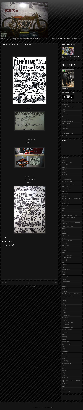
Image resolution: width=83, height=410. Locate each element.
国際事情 (64, 336)
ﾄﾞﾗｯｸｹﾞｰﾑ (64, 276)
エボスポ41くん (65, 179)
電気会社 (64, 375)
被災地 (63, 174)
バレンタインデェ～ (66, 327)
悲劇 (63, 272)
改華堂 (63, 111)
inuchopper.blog (65, 118)
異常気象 (64, 370)
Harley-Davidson (65, 162)
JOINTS (64, 291)
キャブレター (65, 315)
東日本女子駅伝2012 (66, 363)
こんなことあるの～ (66, 226)
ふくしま (64, 305)
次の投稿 (4, 283)
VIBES (63, 298)
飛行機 (63, 238)
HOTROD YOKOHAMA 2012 (68, 215)
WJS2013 (64, 300)
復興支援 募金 (65, 351)
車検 (63, 373)
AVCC (63, 196)
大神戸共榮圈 (65, 104)
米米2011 (64, 205)
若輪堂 (63, 109)
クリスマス (64, 317)
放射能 (63, 157)
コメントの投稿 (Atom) (31, 286)
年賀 (63, 348)
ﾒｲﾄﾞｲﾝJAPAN (65, 391)
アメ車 (63, 308)
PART (63, 176)
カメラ (63, 312)
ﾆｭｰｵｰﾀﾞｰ (64, 243)
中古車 (63, 334)
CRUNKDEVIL (65, 128)
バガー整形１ (65, 324)
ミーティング (65, 189)
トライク (64, 320)
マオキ (63, 208)
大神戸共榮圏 (65, 341)
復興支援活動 (65, 269)
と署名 (63, 303)
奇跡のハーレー (65, 344)
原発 (63, 160)
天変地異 (64, 264)
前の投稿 (54, 283)
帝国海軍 (64, 233)
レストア (64, 332)
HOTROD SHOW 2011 (67, 184)
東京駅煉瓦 (64, 361)
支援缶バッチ (65, 235)
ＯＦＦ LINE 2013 (66, 240)
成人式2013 (64, 356)
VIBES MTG (64, 201)
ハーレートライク (66, 255)
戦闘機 (63, 358)
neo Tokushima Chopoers (68, 121)
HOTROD (64, 288)
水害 (63, 365)
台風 (63, 231)
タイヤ (63, 252)
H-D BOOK (64, 286)
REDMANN (64, 135)
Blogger (50, 407)
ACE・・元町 (65, 281)
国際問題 (64, 339)
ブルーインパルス (66, 329)
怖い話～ (64, 353)
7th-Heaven (64, 126)
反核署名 (64, 228)
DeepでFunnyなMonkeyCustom (69, 106)
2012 (63, 279)
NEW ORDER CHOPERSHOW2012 (70, 198)
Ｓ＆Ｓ (63, 386)
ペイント (64, 260)
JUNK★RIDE (65, 114)
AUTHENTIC (65, 131)
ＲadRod (64, 383)
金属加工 (64, 274)
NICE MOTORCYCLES (67, 296)
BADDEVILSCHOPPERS (67, 133)
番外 (63, 368)
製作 (63, 169)
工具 (63, 346)
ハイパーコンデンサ (66, 322)
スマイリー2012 (65, 203)
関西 (63, 220)
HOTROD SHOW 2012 (67, 181)
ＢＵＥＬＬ (64, 377)
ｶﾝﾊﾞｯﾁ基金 (64, 193)
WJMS (63, 247)
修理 (63, 262)
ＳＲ (63, 388)
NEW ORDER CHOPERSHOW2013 (70, 293)
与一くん (64, 186)
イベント (64, 164)
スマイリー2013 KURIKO (68, 217)
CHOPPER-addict (66, 123)
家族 (63, 267)
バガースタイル (65, 257)
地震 (63, 210)
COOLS (63, 284)
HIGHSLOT (64, 245)
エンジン (64, 250)
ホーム (30, 283)
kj (62, 116)
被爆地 (63, 167)
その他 (63, 172)
